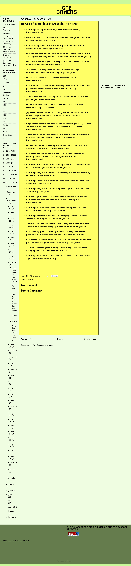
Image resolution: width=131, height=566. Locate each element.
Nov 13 (14, 388)
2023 (8, 159)
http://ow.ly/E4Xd (34, 160)
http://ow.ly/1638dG (35, 33)
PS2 (4, 105)
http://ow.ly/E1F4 (55, 49)
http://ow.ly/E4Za (62, 168)
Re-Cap (31, 280)
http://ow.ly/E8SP (76, 235)
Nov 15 (14, 376)
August (11, 485)
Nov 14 (14, 382)
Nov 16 (14, 369)
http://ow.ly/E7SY (61, 219)
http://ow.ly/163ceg (42, 184)
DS (4, 86)
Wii (4, 128)
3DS (5, 79)
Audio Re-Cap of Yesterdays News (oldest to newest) (13, 306)
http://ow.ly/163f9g (47, 259)
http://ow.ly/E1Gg (83, 57)
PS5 (4, 115)
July (10, 491)
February (12, 517)
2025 (8, 151)
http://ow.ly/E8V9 (59, 251)
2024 (8, 155)
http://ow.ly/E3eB (47, 100)
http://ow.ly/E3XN (34, 130)
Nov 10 (14, 407)
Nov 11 (13, 401)
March (11, 511)
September (11, 478)
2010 (8, 182)
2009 (8, 186)
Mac (5, 89)
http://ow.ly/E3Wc (34, 119)
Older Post (90, 339)
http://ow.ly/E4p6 (34, 141)
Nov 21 (14, 262)
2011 (8, 179)
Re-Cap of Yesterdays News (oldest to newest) (13, 330)
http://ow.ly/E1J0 (68, 73)
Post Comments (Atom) (43, 345)
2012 (8, 175)
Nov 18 (14, 357)
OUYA (6, 98)
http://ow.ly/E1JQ (34, 81)
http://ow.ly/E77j (33, 203)
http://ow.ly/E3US (45, 108)
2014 (8, 167)
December (11, 192)
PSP (4, 118)
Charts (6, 83)
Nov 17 (14, 363)
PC (4, 102)
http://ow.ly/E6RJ (43, 192)
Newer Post (27, 339)
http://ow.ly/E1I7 (56, 65)
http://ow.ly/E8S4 (78, 227)
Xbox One (7, 135)
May (10, 501)
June (10, 495)
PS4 (4, 112)
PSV (5, 122)
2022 (8, 163)
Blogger (70, 561)
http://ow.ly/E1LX (34, 92)
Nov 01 (14, 463)
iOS (4, 139)
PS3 (4, 108)
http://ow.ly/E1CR (47, 41)
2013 (8, 171)
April (10, 507)
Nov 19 (14, 351)
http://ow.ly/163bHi (47, 176)
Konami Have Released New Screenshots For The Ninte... (13, 279)
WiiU (5, 132)
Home (59, 339)
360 (4, 76)
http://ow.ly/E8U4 (73, 243)
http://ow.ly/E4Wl (60, 149)
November (11, 201)
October (11, 470)
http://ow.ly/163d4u (56, 211)
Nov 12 (14, 394)
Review (6, 125)
